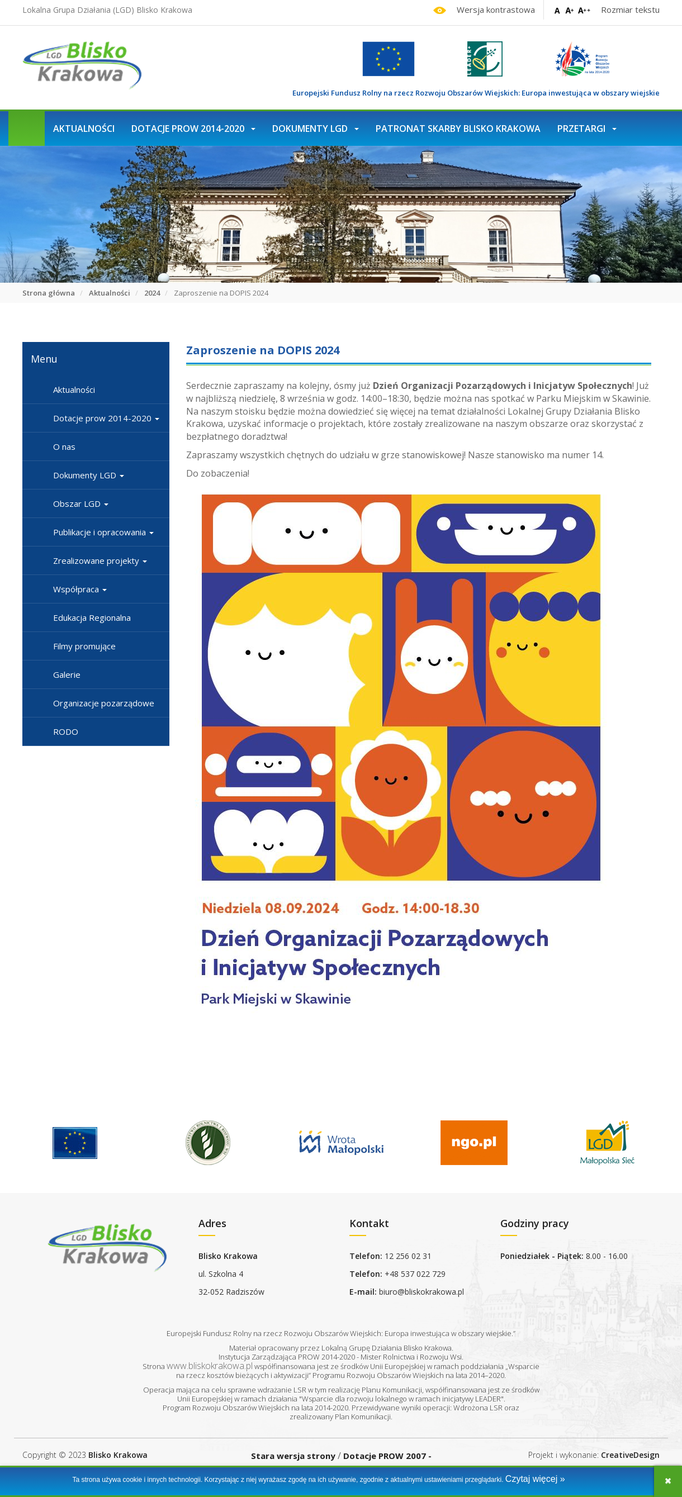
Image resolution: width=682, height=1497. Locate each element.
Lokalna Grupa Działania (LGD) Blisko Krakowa (107, 9)
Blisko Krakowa (118, 1455)
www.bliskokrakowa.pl (210, 1366)
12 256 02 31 (408, 1256)
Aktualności (84, 128)
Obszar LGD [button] (80, 503)
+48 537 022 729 (415, 1273)
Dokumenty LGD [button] (315, 128)
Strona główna (48, 293)
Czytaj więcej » (535, 1479)
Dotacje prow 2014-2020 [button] (193, 128)
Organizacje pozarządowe (103, 703)
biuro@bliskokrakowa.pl (421, 1291)
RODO (65, 731)
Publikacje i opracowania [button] (103, 532)
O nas (64, 446)
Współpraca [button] (80, 589)
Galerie (66, 674)
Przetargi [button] (587, 128)
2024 (152, 293)
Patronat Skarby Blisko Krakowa (458, 128)
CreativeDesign (630, 1455)
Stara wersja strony (293, 1455)
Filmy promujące (84, 646)
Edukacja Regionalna (92, 617)
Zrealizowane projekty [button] (100, 560)
